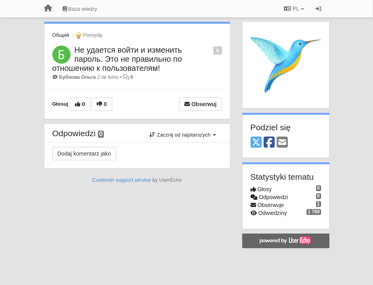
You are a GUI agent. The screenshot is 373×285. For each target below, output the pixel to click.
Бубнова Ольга (77, 77)
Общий (60, 35)
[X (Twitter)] (256, 143)
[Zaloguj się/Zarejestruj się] (318, 8)
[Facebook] (269, 143)
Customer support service (121, 180)
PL (294, 9)
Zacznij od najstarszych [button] (182, 135)
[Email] (282, 143)
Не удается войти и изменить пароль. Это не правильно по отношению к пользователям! (117, 59)
